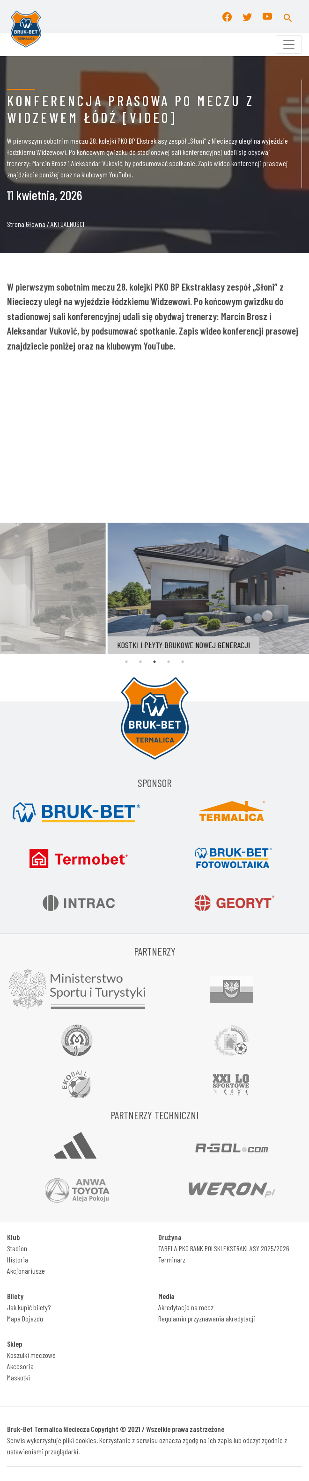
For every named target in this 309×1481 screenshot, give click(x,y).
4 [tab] (168, 661)
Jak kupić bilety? (29, 1307)
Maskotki (18, 1377)
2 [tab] (140, 661)
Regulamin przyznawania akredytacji (207, 1318)
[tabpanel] (141, 588)
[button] (288, 16)
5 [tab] (182, 661)
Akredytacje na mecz (185, 1307)
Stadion (17, 1248)
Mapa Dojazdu (25, 1318)
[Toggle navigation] (289, 44)
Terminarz (171, 1259)
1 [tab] (126, 661)
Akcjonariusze (26, 1270)
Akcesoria (20, 1366)
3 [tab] (154, 661)
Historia (17, 1259)
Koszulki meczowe (31, 1354)
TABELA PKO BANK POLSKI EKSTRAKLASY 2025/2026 (223, 1248)
